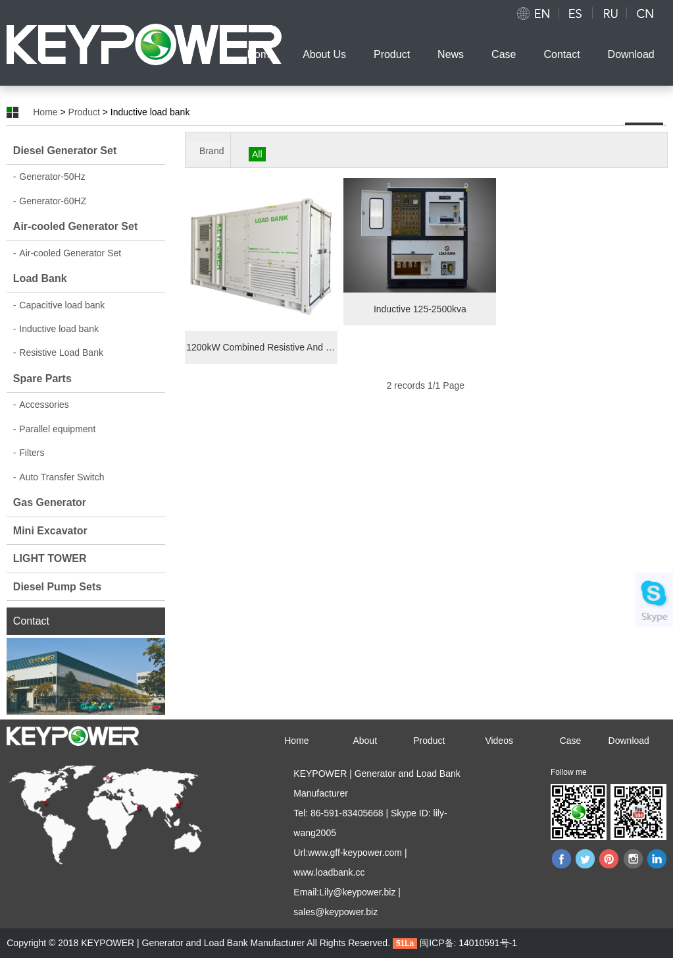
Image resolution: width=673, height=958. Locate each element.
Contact (561, 54)
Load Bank (40, 278)
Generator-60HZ (49, 201)
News (450, 54)
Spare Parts (42, 378)
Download (631, 54)
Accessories (41, 404)
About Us (324, 54)
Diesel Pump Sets (57, 586)
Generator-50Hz (49, 176)
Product (392, 54)
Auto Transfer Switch (59, 477)
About (365, 740)
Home (261, 54)
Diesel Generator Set (64, 150)
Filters (29, 452)
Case (503, 54)
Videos (499, 740)
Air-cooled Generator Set (75, 226)
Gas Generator (49, 502)
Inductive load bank (56, 329)
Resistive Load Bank (58, 352)
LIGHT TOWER (50, 558)
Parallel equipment (54, 429)
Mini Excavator (50, 530)
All (257, 154)
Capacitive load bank (59, 305)
